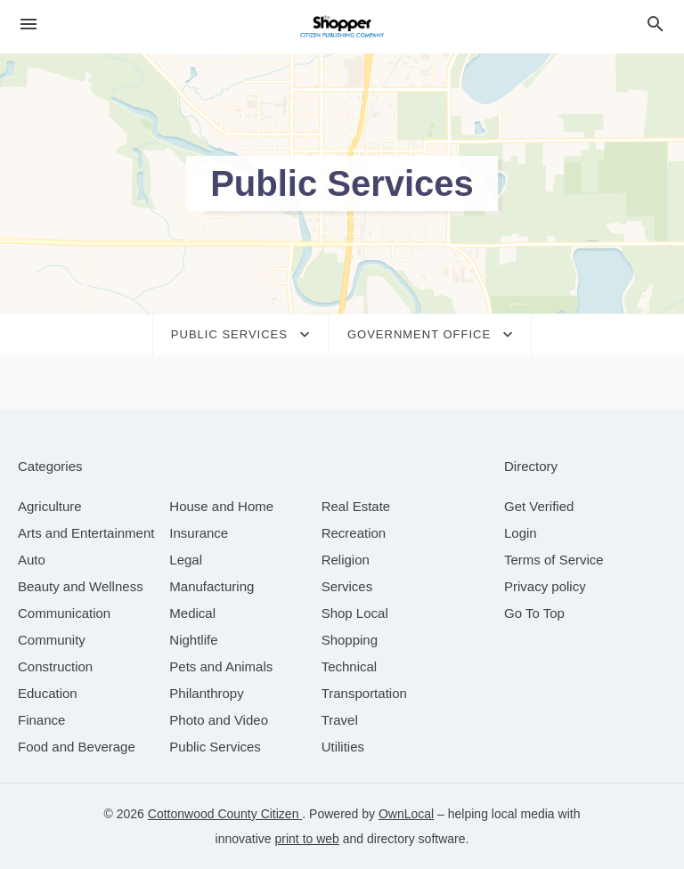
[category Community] (52, 639)
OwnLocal (406, 814)
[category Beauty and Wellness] (80, 586)
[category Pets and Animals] (221, 666)
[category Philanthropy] (206, 693)
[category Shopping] (350, 639)
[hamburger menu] (28, 24)
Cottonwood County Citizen (225, 814)
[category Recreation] (354, 532)
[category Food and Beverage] (76, 746)
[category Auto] (31, 559)
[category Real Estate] (356, 506)
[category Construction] (55, 666)
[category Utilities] (343, 746)
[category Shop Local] (355, 613)
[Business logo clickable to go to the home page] (342, 26)
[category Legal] (185, 559)
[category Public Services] (215, 746)
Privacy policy (545, 586)
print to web (307, 839)
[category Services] (347, 586)
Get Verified (539, 506)
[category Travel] (340, 719)
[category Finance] (41, 719)
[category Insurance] (198, 532)
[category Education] (47, 693)
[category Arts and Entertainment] (86, 532)
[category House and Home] (221, 506)
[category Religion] (346, 559)
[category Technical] (350, 666)
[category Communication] (64, 613)
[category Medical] (192, 613)
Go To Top (534, 613)
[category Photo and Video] (218, 719)
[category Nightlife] (193, 639)
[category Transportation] (364, 693)
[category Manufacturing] (211, 586)
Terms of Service (554, 559)
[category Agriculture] (50, 506)
